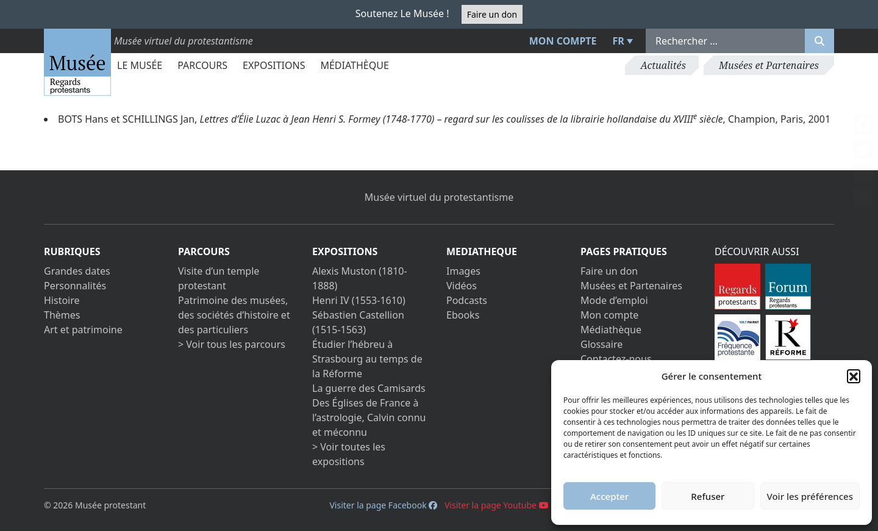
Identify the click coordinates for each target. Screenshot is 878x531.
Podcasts (466, 300)
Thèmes (62, 315)
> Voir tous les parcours (231, 344)
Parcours (202, 65)
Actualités (662, 65)
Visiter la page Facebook (383, 505)
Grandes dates (77, 271)
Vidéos (461, 285)
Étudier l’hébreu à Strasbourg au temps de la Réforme (367, 359)
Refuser (707, 496)
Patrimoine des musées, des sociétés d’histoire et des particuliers (234, 315)
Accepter (609, 496)
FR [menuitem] (618, 41)
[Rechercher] (819, 41)
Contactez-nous (616, 359)
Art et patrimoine (83, 329)
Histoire (62, 300)
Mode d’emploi (614, 300)
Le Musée (139, 65)
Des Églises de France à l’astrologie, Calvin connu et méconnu (369, 417)
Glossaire (601, 344)
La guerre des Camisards (369, 388)
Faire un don (492, 14)
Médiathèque (354, 65)
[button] (854, 376)
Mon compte (563, 41)
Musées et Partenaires (769, 65)
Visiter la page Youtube (496, 505)
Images (463, 271)
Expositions (274, 65)
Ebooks (462, 315)
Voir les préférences (810, 496)
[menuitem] (621, 41)
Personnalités (75, 285)
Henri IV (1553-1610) (358, 300)
